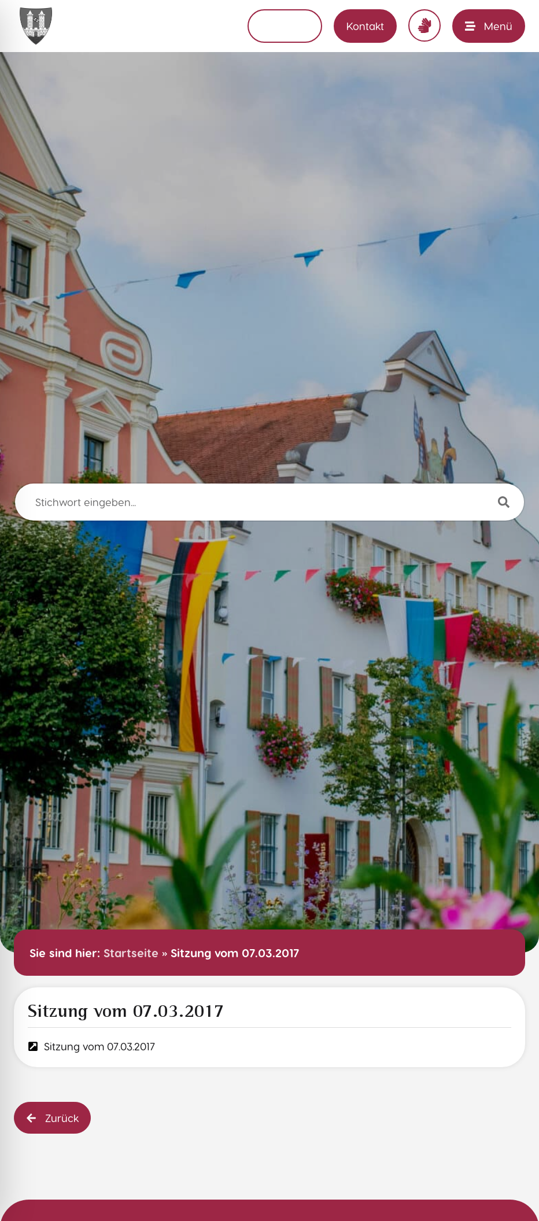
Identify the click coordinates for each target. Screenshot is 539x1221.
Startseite (131, 953)
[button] (52, 1118)
